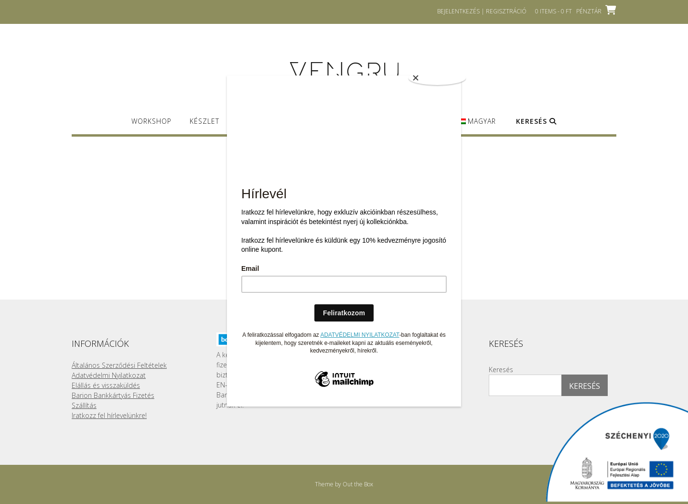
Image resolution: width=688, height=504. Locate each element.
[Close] (437, 78)
